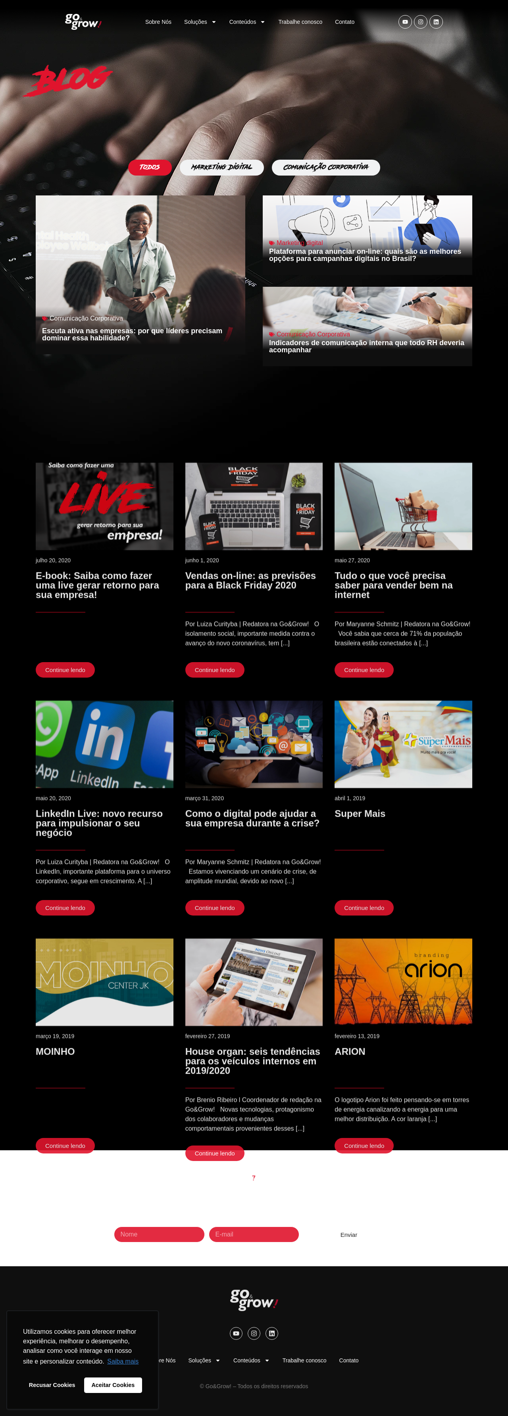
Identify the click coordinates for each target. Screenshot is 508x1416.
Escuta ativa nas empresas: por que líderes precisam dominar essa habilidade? (132, 334)
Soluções (200, 22)
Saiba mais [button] (123, 1361)
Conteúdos (247, 22)
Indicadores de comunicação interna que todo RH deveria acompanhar (366, 346)
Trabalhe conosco (300, 22)
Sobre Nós (158, 22)
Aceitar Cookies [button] (113, 1385)
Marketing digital (300, 243)
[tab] (150, 168)
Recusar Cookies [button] (52, 1385)
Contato (344, 22)
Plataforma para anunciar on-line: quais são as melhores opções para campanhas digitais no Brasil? (365, 255)
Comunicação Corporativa (86, 318)
